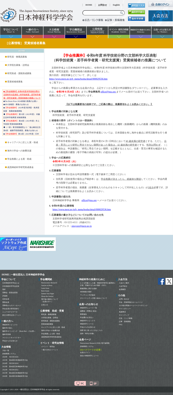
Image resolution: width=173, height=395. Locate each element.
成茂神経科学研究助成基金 (20, 167)
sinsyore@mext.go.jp (81, 226)
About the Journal (47, 296)
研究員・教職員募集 (17, 57)
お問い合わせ (124, 299)
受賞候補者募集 (15, 82)
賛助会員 (5, 302)
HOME (88, 5)
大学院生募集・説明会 (18, 65)
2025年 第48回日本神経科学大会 (15, 360)
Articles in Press (46, 285)
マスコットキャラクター (11, 337)
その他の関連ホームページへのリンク (133, 305)
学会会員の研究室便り (10, 309)
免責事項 (122, 312)
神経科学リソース (87, 324)
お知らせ (44, 305)
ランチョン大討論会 (87, 295)
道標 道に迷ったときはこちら (91, 330)
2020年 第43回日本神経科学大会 (15, 376)
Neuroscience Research (49, 283)
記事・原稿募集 (125, 321)
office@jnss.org (108, 92)
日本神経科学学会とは (10, 283)
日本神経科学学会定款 (10, 286)
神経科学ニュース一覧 (88, 308)
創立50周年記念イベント (11, 315)
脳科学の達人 (7, 328)
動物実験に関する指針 (88, 288)
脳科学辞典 (6, 334)
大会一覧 (5, 350)
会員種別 (122, 289)
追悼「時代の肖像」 (87, 333)
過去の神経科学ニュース (89, 356)
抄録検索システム (9, 354)
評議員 (4, 296)
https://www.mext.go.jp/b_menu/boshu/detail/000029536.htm (78, 79)
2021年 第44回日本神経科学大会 (15, 373)
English (116, 5)
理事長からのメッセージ (11, 305)
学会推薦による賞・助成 (19, 159)
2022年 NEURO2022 (10, 370)
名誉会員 (5, 299)
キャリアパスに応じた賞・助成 (22, 142)
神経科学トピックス (10, 325)
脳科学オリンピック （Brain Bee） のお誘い (18, 331)
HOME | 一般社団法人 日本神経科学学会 (23, 274)
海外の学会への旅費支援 (19, 151)
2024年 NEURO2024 (10, 363)
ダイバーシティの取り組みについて (93, 298)
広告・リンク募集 (125, 318)
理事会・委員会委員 (10, 293)
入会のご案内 (124, 283)
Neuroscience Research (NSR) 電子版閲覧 (95, 343)
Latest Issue (45, 288)
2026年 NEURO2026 (10, 357)
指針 (4, 289)
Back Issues (45, 291)
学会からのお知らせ (10, 341)
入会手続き (123, 286)
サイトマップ (124, 315)
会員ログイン (85, 352)
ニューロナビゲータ (10, 312)
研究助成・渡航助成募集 (19, 73)
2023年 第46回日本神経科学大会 (15, 366)
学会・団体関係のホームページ (131, 302)
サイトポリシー (125, 309)
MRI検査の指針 (86, 292)
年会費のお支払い (87, 317)
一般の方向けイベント (49, 350)
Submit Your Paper (47, 294)
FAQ (120, 324)
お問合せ (102, 5)
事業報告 (83, 314)
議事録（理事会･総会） (89, 311)
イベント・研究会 (48, 346)
